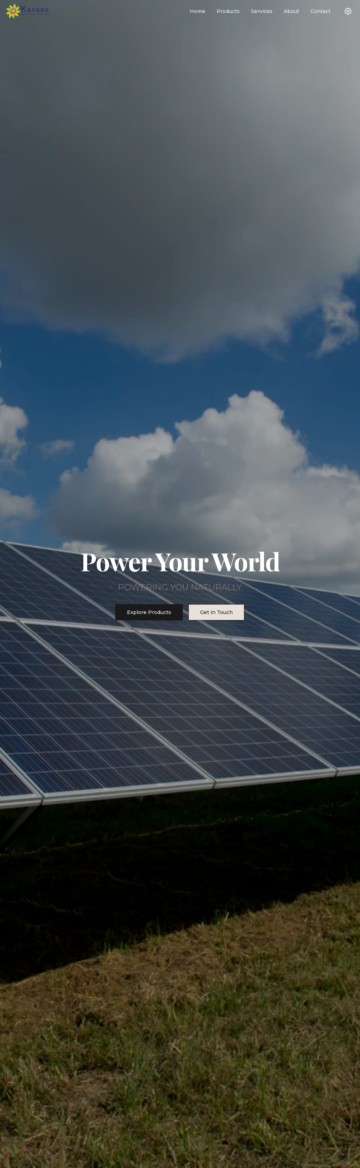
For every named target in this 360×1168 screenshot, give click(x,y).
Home (197, 11)
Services (261, 11)
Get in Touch (216, 612)
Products (228, 11)
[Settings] (348, 11)
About (291, 11)
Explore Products (149, 612)
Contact (320, 11)
